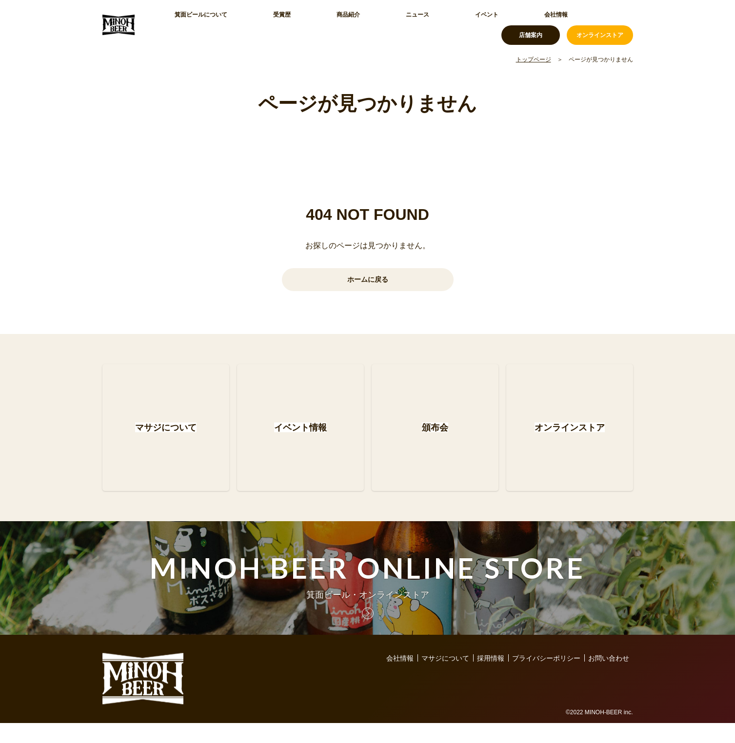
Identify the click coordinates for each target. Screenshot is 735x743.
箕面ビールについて (197, 24)
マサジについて (445, 678)
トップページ (533, 59)
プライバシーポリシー (546, 678)
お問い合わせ (608, 678)
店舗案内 (530, 24)
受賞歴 (257, 24)
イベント (391, 24)
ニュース (345, 24)
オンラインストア (599, 24)
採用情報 (490, 678)
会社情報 (437, 24)
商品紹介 (299, 24)
